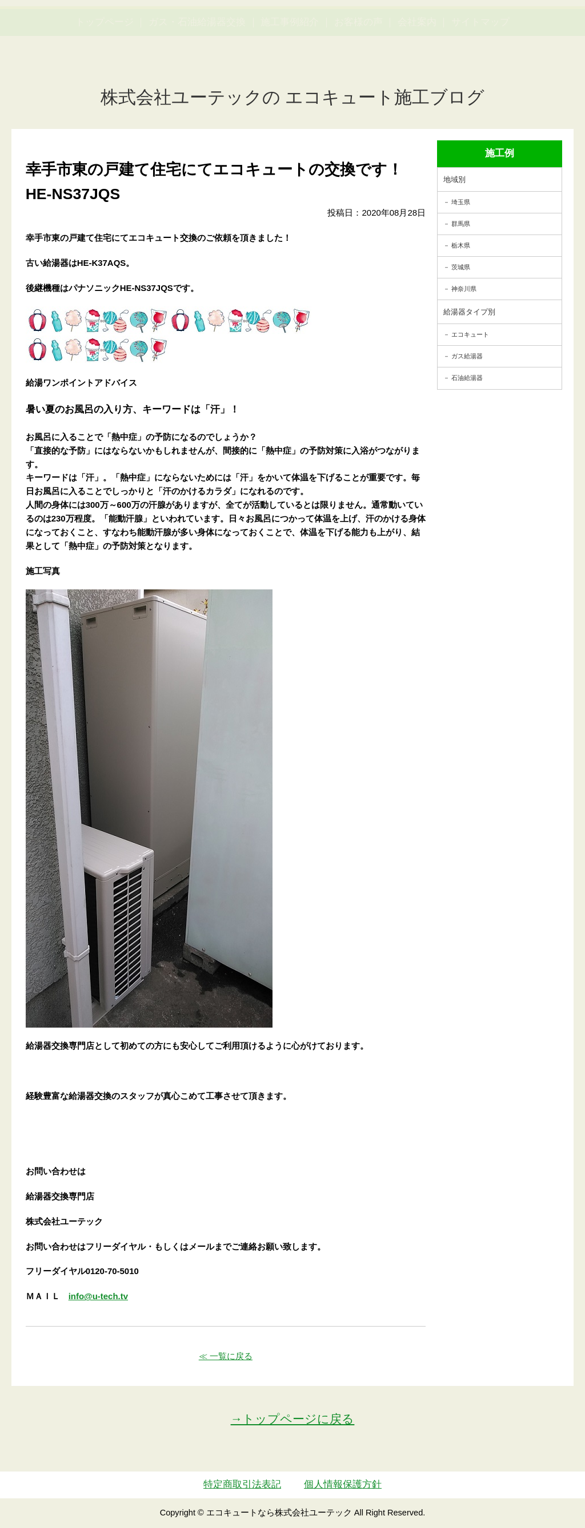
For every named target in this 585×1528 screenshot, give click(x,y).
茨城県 (460, 267)
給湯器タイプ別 (469, 312)
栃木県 (460, 245)
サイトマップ (480, 76)
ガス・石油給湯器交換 (197, 76)
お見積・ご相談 (540, 31)
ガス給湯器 (467, 356)
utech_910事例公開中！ (211, 39)
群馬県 (460, 223)
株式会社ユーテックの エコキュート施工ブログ (293, 97)
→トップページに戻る (293, 1418)
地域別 (454, 179)
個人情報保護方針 (343, 1484)
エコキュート (470, 334)
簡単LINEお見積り (466, 31)
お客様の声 (358, 76)
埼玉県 (460, 202)
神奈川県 (463, 288)
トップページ (104, 76)
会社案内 (417, 76)
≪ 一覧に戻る (226, 1356)
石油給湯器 (467, 377)
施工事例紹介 (290, 76)
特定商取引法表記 (242, 1484)
